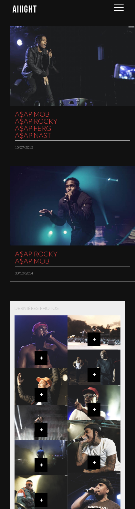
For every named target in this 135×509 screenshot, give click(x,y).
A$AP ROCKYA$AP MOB (36, 257)
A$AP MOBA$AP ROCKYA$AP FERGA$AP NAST (36, 124)
